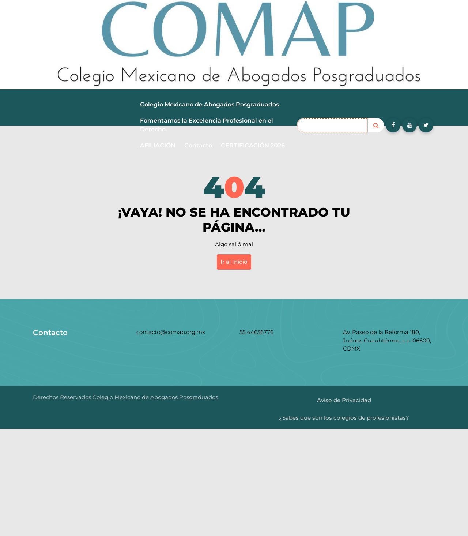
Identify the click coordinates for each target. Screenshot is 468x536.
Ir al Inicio (234, 261)
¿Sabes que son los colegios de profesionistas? (344, 417)
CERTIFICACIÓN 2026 (253, 145)
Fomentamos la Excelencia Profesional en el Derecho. (206, 125)
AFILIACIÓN (158, 145)
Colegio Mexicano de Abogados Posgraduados (209, 104)
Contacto (198, 145)
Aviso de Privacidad (344, 400)
